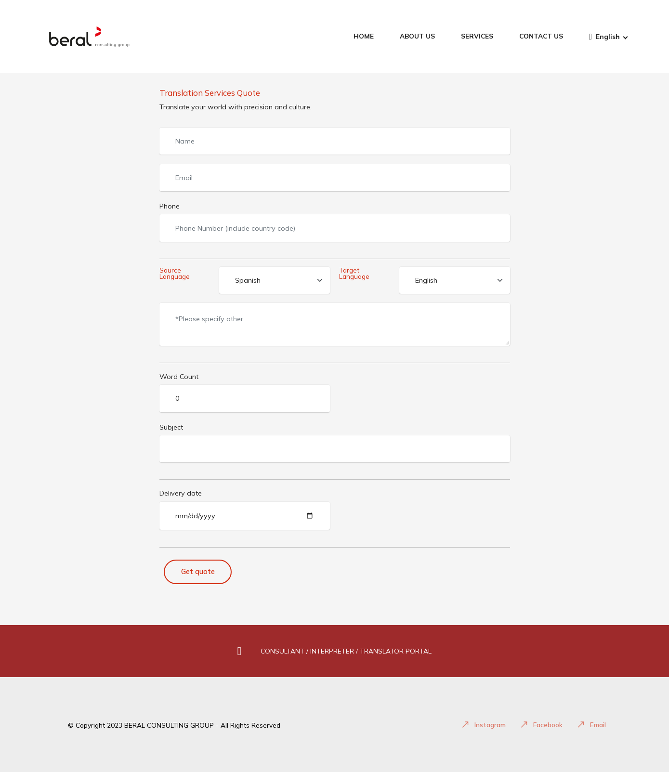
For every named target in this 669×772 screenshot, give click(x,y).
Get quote (198, 571)
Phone (169, 206)
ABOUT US (417, 36)
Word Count (178, 376)
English (604, 37)
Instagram (483, 724)
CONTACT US (541, 36)
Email (591, 724)
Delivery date (180, 493)
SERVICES (477, 36)
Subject (171, 427)
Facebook (541, 724)
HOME (364, 36)
